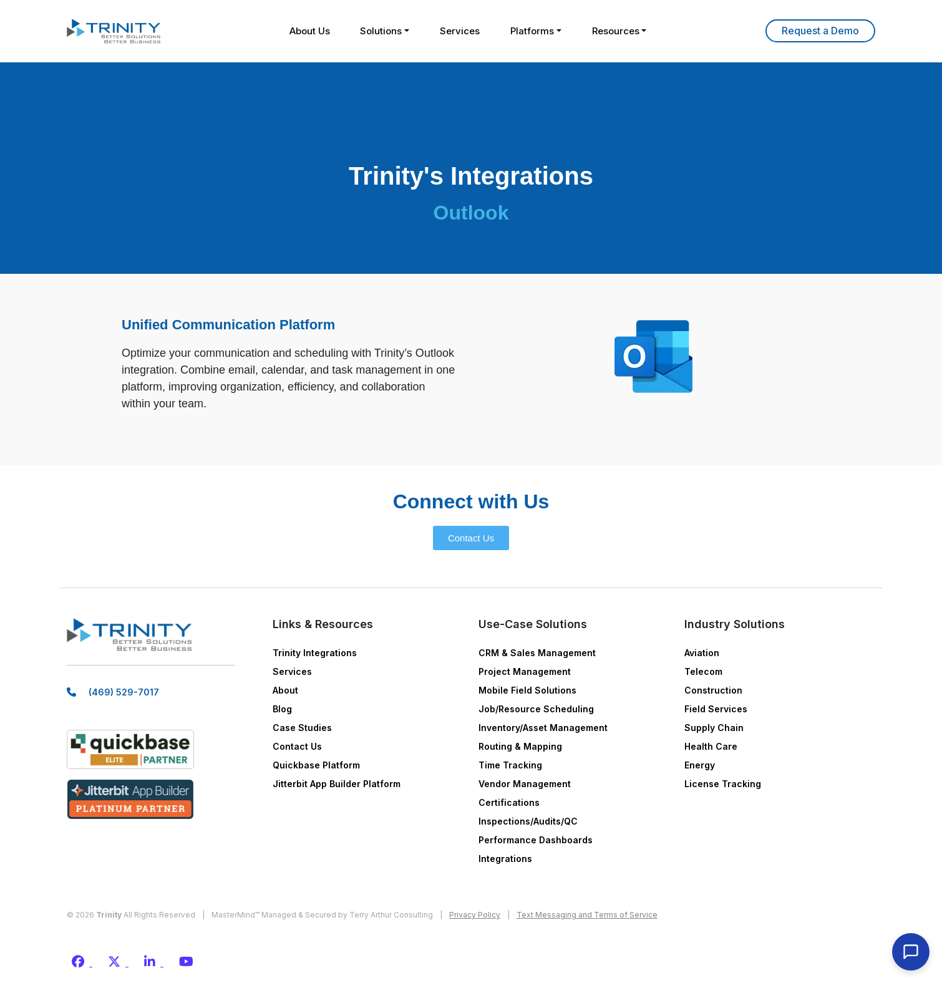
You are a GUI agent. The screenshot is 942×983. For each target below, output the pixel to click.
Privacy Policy (474, 914)
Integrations (505, 858)
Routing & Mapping (520, 746)
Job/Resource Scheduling (536, 709)
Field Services (715, 709)
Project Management (524, 671)
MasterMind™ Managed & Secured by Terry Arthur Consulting (322, 914)
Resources (617, 31)
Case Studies (302, 727)
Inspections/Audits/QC (528, 821)
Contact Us (297, 746)
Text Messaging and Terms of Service (587, 914)
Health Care (710, 746)
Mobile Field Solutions (527, 690)
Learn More (820, 30)
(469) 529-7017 (124, 693)
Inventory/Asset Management (543, 727)
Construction (713, 690)
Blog (282, 709)
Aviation (701, 652)
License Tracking (722, 783)
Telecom (703, 671)
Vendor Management (524, 783)
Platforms (533, 31)
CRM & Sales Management (537, 652)
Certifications (509, 802)
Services (460, 31)
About (285, 690)
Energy (699, 765)
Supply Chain (714, 727)
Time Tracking (510, 765)
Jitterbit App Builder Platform (337, 783)
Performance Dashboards (535, 840)
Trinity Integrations (315, 652)
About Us (308, 31)
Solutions (380, 31)
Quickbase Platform (316, 765)
